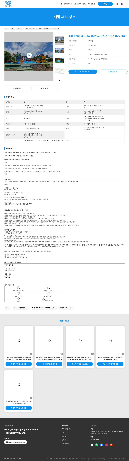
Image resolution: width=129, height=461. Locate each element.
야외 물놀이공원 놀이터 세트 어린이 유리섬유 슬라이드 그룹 (18, 402)
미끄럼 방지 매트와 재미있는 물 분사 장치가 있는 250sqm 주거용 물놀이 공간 (49, 358)
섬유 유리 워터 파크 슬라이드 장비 (43, 307)
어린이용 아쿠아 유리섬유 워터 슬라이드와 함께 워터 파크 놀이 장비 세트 (79, 358)
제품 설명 (44, 88)
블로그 (79, 4)
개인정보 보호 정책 (9, 459)
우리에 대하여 (68, 4)
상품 (74, 4)
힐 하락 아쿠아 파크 (65, 307)
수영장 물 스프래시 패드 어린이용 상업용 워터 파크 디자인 (110, 358)
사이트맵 (19, 459)
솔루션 (85, 4)
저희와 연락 (91, 4)
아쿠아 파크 (19, 28)
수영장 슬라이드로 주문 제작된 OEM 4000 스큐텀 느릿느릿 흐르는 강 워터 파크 (18, 359)
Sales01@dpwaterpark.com (15, 442)
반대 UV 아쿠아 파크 (20, 307)
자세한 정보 (17, 88)
